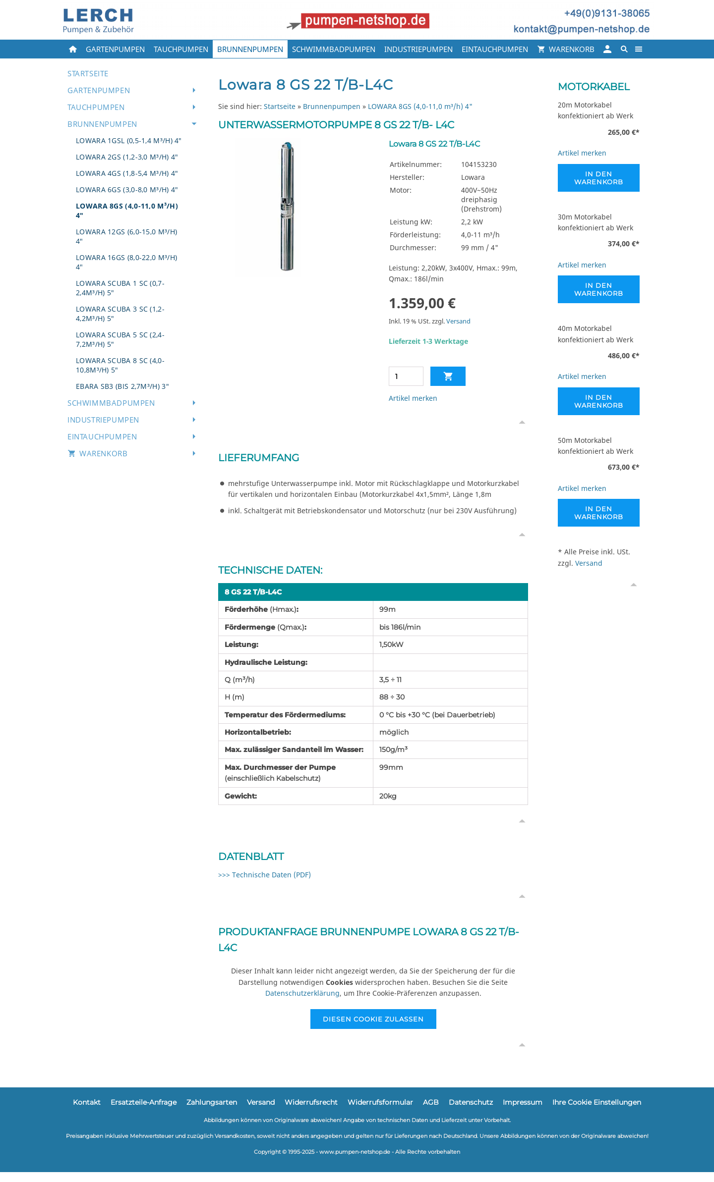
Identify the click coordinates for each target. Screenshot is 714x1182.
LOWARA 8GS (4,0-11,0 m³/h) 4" (420, 106)
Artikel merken (413, 398)
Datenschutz (471, 1102)
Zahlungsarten (211, 1102)
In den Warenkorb (598, 178)
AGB (431, 1102)
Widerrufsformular (380, 1102)
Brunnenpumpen (331, 106)
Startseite (280, 106)
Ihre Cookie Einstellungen (596, 1102)
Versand (458, 321)
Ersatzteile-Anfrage (144, 1102)
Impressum (522, 1102)
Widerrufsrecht (311, 1102)
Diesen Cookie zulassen (373, 1019)
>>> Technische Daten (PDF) (264, 874)
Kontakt (87, 1102)
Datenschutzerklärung (302, 993)
